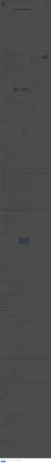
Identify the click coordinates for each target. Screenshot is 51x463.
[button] (18, 460)
